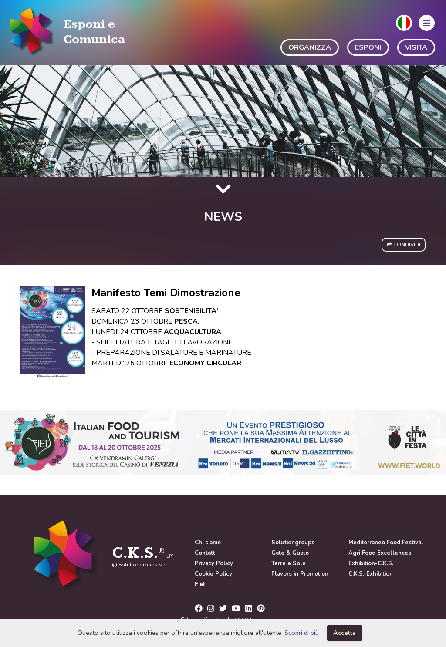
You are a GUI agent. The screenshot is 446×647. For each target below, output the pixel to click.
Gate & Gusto (290, 553)
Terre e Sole (288, 563)
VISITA (416, 47)
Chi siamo (208, 542)
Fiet (200, 584)
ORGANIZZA (309, 47)
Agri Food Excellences (379, 553)
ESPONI (368, 47)
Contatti (205, 553)
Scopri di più (301, 632)
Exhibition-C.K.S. (370, 563)
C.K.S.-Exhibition (370, 574)
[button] (404, 23)
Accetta (344, 632)
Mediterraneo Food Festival (385, 542)
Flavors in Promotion (299, 574)
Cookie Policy (213, 574)
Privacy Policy (214, 563)
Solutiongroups (292, 542)
